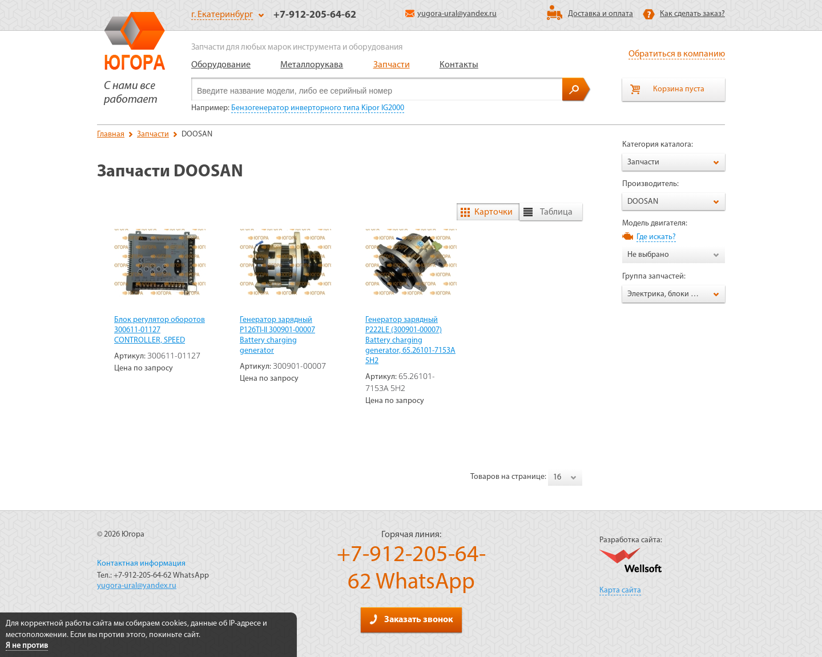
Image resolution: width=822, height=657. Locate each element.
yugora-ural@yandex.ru (451, 14)
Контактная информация (141, 563)
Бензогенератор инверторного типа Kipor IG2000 (317, 108)
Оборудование (221, 65)
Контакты (459, 65)
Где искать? (656, 237)
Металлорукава (311, 65)
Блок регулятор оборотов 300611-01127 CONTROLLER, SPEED (159, 330)
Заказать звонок (411, 619)
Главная (110, 134)
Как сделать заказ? (692, 14)
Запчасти (391, 65)
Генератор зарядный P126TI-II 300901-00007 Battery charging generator (277, 335)
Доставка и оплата (600, 14)
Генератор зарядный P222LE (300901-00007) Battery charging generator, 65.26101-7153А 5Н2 (410, 340)
